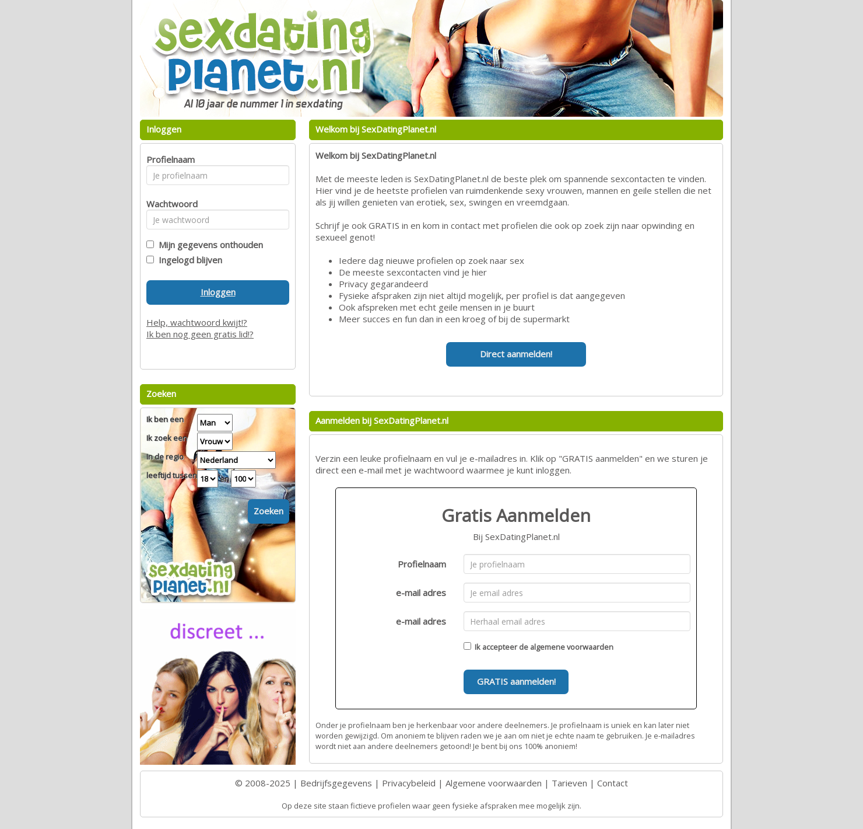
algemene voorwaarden (571, 647)
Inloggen (218, 292)
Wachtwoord (168, 204)
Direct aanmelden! (516, 354)
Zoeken (268, 511)
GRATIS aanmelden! (516, 681)
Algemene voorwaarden (493, 783)
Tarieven (569, 783)
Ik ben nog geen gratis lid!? (200, 334)
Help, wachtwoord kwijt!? (196, 322)
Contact (612, 783)
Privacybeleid (409, 783)
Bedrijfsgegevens (336, 783)
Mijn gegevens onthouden (208, 244)
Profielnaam (422, 564)
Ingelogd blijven (188, 260)
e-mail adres (421, 592)
